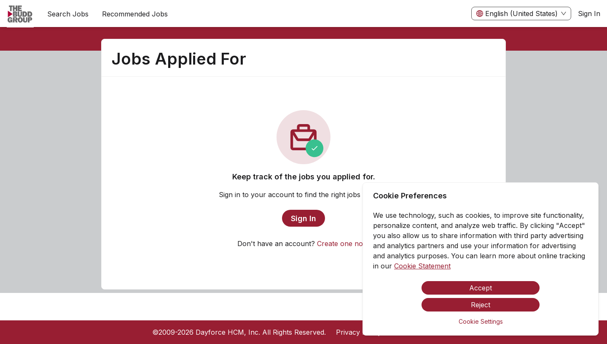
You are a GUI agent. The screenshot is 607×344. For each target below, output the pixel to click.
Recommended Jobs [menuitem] (135, 14)
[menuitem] (20, 13)
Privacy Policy (358, 332)
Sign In (589, 13)
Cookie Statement (422, 266)
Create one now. (343, 243)
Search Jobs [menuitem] (68, 14)
